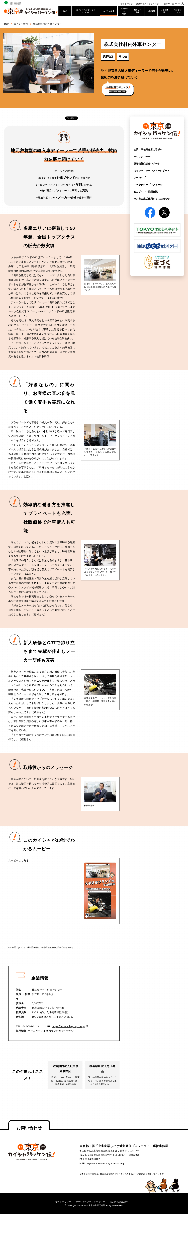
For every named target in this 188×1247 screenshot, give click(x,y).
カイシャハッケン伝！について (85, 11)
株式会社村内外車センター (49, 23)
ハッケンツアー (177, 11)
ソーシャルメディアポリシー (90, 1202)
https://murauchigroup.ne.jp (68, 1026)
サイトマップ (127, 4)
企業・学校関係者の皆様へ (148, 149)
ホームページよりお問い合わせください (51, 1030)
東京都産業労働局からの (152, 198)
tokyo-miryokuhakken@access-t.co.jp (106, 1164)
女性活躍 (151, 11)
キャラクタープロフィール (148, 184)
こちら (25, 860)
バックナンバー (142, 156)
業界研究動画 (137, 11)
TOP (65, 11)
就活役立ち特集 (124, 11)
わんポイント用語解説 (146, 191)
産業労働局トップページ (147, 4)
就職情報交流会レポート (147, 163)
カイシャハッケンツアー (152, 170)
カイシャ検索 (108, 11)
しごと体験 (164, 11)
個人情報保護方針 (120, 1202)
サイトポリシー (61, 1202)
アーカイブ (140, 177)
